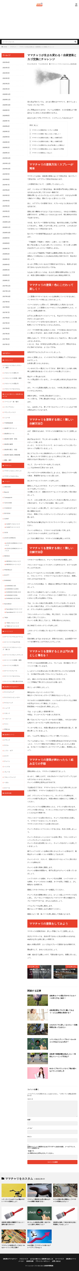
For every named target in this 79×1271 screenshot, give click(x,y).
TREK (6, 617)
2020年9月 (6, 110)
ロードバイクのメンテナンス (13, 655)
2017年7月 (6, 312)
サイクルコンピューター (12, 697)
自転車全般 (73, 64)
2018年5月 (6, 259)
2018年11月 (6, 227)
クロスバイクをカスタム (12, 389)
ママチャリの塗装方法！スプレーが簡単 (43, 130)
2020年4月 (6, 137)
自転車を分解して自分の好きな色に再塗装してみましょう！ (64, 1223)
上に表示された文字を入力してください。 (41, 1153)
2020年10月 (6, 105)
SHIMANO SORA (11, 595)
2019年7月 (6, 185)
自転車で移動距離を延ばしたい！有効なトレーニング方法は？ (62, 1055)
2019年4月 (6, 200)
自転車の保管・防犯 (10, 439)
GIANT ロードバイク (13, 527)
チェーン (7, 761)
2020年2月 (6, 147)
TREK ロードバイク (12, 626)
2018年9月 (6, 238)
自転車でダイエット (10, 428)
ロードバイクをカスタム (12, 676)
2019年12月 (6, 158)
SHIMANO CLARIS (12, 589)
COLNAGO (8, 508)
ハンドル (7, 766)
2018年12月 (6, 222)
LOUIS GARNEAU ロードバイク (13, 549)
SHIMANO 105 (11, 586)
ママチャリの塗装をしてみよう (40, 152)
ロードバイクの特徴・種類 (12, 660)
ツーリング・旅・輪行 (11, 401)
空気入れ (7, 729)
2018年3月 (6, 270)
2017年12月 (6, 286)
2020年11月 (6, 99)
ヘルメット (7, 718)
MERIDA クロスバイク (13, 561)
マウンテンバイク (10, 412)
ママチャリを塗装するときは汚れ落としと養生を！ (47, 145)
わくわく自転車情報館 (45, 1265)
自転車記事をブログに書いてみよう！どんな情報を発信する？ (61, 1011)
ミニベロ (7, 417)
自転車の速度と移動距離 (12, 455)
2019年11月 (6, 163)
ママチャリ (13, 47)
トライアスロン (9, 407)
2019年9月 (6, 174)
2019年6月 (6, 190)
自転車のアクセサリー (11, 687)
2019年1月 (6, 216)
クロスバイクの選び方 (11, 383)
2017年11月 (6, 291)
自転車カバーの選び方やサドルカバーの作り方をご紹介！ (62, 997)
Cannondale (8, 503)
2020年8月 (6, 115)
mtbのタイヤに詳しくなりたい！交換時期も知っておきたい (63, 1026)
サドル (6, 745)
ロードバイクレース (10, 671)
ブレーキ (7, 772)
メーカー (7, 481)
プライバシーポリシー (42, 1261)
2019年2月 (6, 211)
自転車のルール (9, 433)
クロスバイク (8, 360)
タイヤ (6, 756)
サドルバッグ (8, 702)
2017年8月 (6, 307)
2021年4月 (6, 73)
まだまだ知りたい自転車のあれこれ (13, 395)
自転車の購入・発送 (10, 449)
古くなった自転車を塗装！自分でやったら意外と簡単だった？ (38, 1223)
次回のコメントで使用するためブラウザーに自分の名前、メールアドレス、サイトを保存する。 (51, 1147)
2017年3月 (6, 334)
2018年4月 (6, 264)
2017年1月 (6, 344)
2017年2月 (6, 339)
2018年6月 (6, 254)
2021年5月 (6, 67)
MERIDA (7, 556)
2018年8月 (6, 243)
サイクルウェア (9, 692)
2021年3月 (6, 78)
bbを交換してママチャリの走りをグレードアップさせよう (39, 1246)
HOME (5, 47)
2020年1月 (6, 153)
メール (30, 1128)
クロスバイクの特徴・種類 (12, 378)
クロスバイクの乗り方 (11, 373)
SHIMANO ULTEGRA (13, 598)
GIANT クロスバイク (13, 524)
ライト (6, 724)
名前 (29, 1119)
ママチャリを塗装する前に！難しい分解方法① (45, 137)
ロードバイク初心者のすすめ (13, 681)
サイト (29, 1136)
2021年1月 (6, 89)
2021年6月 (6, 62)
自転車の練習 (8, 444)
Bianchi (6, 492)
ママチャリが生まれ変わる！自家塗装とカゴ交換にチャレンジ (36, 47)
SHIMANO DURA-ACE (13, 592)
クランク (7, 740)
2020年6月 (6, 126)
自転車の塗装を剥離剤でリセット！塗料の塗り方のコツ (13, 1223)
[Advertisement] (39, 22)
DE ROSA (7, 513)
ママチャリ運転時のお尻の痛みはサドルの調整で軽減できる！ (38, 1200)
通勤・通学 (7, 460)
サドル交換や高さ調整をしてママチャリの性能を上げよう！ (64, 1200)
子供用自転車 (8, 423)
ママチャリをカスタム (63, 64)
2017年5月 (6, 323)
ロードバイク (8, 631)
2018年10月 (6, 232)
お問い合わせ (56, 1261)
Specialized (7, 604)
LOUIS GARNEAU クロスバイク (13, 544)
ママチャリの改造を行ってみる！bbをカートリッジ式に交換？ (13, 1246)
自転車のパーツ (9, 734)
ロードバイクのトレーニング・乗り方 (12, 648)
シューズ (7, 708)
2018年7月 (6, 248)
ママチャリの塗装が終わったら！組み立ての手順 (46, 149)
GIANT (6, 519)
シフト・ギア (8, 750)
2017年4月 (6, 328)
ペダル (6, 782)
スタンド (7, 713)
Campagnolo (8, 497)
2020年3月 (6, 142)
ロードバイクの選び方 (11, 665)
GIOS (6, 532)
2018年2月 (6, 275)
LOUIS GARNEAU (10, 538)
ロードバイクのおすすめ (12, 642)
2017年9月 (6, 302)
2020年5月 (6, 131)
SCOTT (6, 575)
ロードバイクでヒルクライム (13, 636)
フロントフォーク (10, 777)
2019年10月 (6, 169)
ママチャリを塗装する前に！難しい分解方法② (45, 141)
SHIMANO (7, 580)
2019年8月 (6, 179)
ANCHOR (7, 487)
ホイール (7, 788)
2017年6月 (6, 318)
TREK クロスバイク (12, 623)
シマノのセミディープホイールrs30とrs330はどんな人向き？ (62, 1040)
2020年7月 (6, 121)
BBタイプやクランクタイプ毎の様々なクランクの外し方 (62, 1069)
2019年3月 (6, 206)
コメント (30, 1099)
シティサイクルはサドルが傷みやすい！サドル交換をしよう (13, 1200)
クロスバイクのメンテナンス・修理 (12, 366)
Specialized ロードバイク (14, 612)
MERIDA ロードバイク (13, 564)
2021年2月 (6, 83)
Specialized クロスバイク (14, 609)
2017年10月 (6, 296)
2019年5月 (6, 195)
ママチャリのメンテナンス (12, 471)
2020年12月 (6, 94)
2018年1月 (6, 280)
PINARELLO (8, 570)
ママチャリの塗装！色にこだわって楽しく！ (45, 133)
